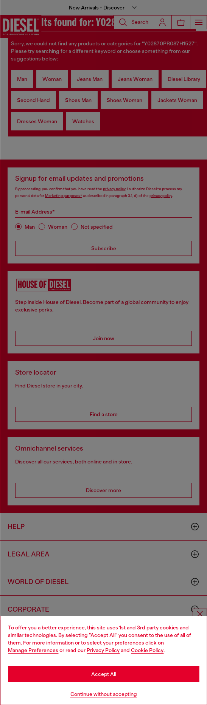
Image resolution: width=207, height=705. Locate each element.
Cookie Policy (147, 650)
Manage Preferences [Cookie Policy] (33, 650)
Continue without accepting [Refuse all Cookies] (103, 694)
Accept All (103, 674)
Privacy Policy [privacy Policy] (103, 650)
